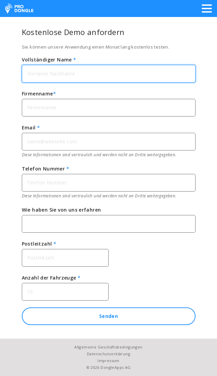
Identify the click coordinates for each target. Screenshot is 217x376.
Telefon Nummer (45, 168)
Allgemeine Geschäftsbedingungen (108, 347)
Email (31, 127)
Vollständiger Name (49, 59)
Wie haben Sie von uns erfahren (61, 210)
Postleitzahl (39, 243)
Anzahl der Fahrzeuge (51, 277)
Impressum (108, 360)
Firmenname (39, 93)
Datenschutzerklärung (108, 353)
